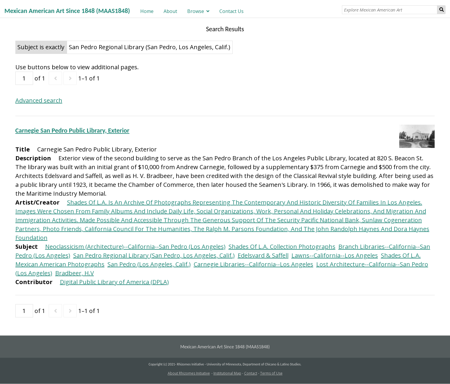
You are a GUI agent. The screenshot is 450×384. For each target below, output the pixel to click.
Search (441, 9)
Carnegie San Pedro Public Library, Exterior (72, 130)
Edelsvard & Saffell (263, 255)
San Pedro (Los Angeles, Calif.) (149, 264)
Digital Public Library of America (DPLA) (114, 282)
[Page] (24, 78)
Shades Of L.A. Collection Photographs (282, 246)
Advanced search (38, 100)
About (170, 11)
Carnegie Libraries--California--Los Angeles (253, 264)
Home (147, 11)
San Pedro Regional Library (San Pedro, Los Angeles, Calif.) (154, 255)
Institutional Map (227, 373)
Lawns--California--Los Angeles (334, 255)
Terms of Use (271, 373)
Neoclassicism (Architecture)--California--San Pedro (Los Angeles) (135, 246)
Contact (250, 373)
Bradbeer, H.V (74, 273)
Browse (195, 11)
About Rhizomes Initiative (189, 373)
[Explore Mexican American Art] (390, 9)
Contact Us (231, 11)
